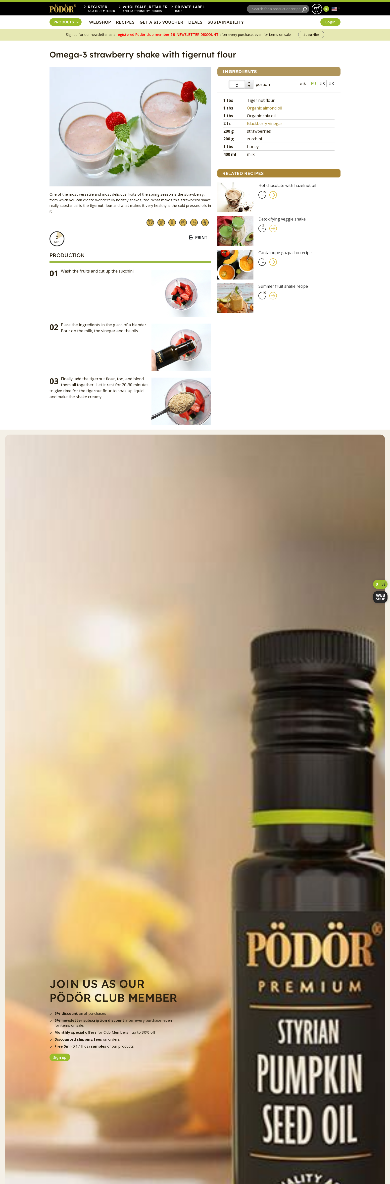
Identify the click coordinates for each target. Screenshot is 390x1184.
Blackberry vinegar (264, 123)
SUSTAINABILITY (225, 22)
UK (331, 83)
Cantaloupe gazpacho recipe (285, 252)
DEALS (195, 22)
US (322, 83)
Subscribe (311, 34)
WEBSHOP (100, 22)
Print (198, 237)
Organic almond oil (264, 108)
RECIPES (125, 22)
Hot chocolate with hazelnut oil (287, 185)
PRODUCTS (63, 22)
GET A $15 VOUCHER (161, 22)
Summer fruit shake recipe (283, 286)
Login (330, 21)
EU (313, 83)
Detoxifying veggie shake (282, 219)
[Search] (304, 9)
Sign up (59, 1057)
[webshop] (380, 597)
